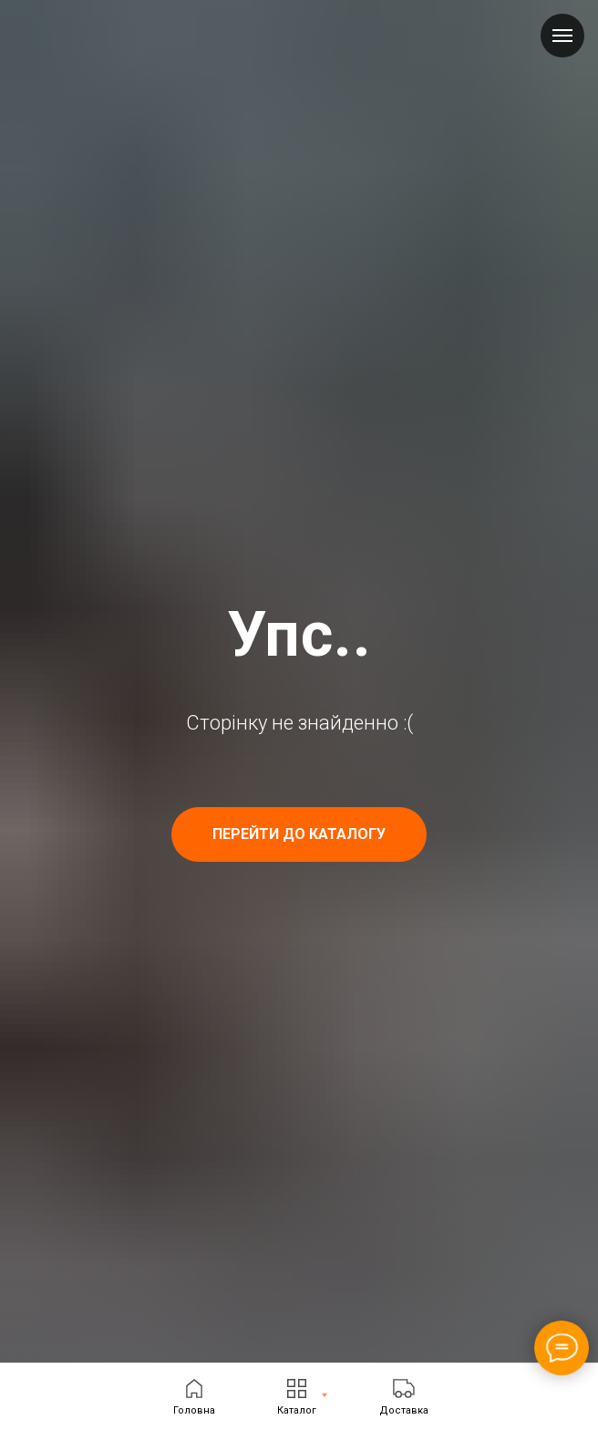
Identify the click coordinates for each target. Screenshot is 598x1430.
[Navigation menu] (562, 35)
